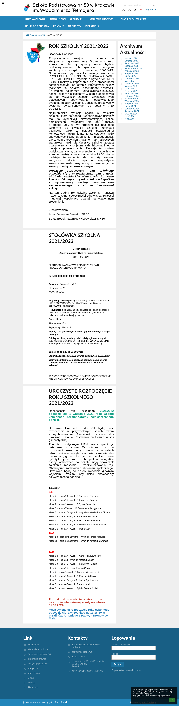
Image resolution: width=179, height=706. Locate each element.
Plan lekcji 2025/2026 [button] (133, 19)
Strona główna (35, 35)
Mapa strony (34, 673)
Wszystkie (129, 119)
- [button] (130, 10)
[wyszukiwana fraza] (139, 5)
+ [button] (124, 10)
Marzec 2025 (130, 86)
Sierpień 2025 (131, 73)
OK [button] (172, 700)
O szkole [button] (77, 19)
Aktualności (55, 35)
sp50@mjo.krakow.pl (82, 652)
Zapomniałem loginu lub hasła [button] (126, 670)
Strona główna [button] (35, 19)
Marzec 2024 (130, 114)
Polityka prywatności (38, 663)
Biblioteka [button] (92, 26)
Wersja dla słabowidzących (38, 702)
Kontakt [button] (58, 26)
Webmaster (33, 644)
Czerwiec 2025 (131, 78)
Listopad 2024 (131, 96)
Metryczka (33, 668)
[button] (141, 9)
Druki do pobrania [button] (37, 26)
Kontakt (31, 682)
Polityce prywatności (163, 696)
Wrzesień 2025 (131, 71)
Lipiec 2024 (130, 106)
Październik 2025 (133, 68)
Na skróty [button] (74, 26)
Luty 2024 (129, 116)
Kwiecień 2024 (131, 111)
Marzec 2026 (130, 58)
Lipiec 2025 (130, 76)
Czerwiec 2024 (131, 108)
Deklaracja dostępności (39, 654)
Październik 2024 (133, 98)
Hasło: (114, 654)
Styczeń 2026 (131, 61)
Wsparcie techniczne (38, 649)
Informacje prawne (37, 659)
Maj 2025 (129, 81)
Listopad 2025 (131, 66)
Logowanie (150, 9)
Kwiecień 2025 (131, 83)
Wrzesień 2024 (131, 101)
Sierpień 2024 (131, 103)
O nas (31, 678)
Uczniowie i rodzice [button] (102, 19)
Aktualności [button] (58, 19)
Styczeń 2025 (131, 91)
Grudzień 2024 (131, 93)
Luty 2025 (129, 88)
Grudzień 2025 (131, 63)
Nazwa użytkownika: (121, 644)
